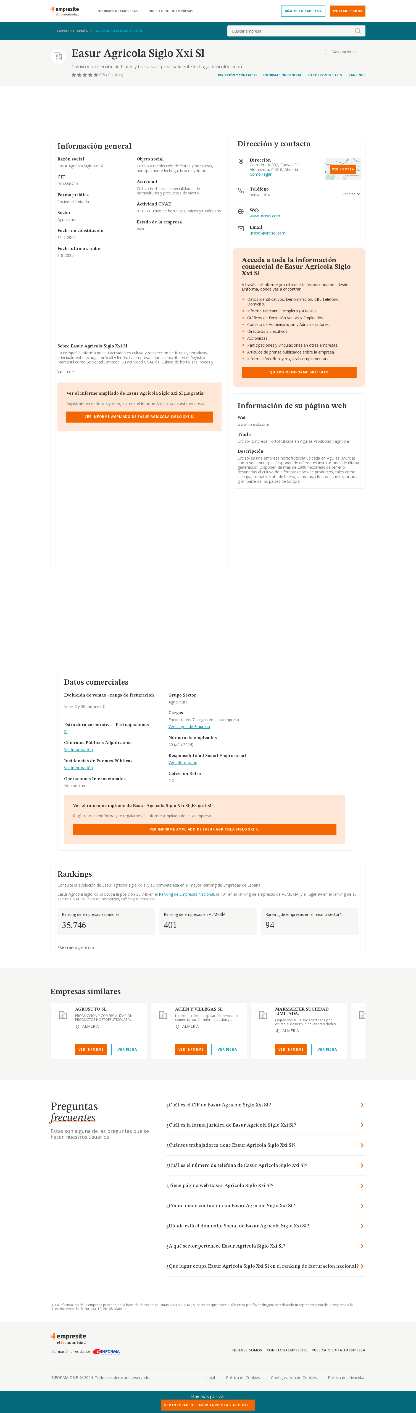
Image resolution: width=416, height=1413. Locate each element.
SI (65, 731)
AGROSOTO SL (91, 1009)
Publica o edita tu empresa (338, 1350)
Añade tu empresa (303, 11)
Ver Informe (91, 1049)
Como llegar (261, 174)
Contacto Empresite (287, 1350)
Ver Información (78, 749)
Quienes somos (247, 1350)
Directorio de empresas (171, 11)
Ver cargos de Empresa (189, 726)
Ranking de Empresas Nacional (186, 894)
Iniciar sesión (347, 11)
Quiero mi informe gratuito (299, 372)
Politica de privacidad (346, 1377)
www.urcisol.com (265, 216)
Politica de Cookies (243, 1377)
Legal (210, 1377)
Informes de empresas (117, 11)
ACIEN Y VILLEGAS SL (199, 1009)
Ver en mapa (343, 169)
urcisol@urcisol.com (267, 233)
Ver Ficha (127, 1049)
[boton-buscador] (357, 30)
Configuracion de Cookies (294, 1377)
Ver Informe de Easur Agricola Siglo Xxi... (208, 1405)
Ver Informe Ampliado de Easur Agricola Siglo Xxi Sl (139, 416)
